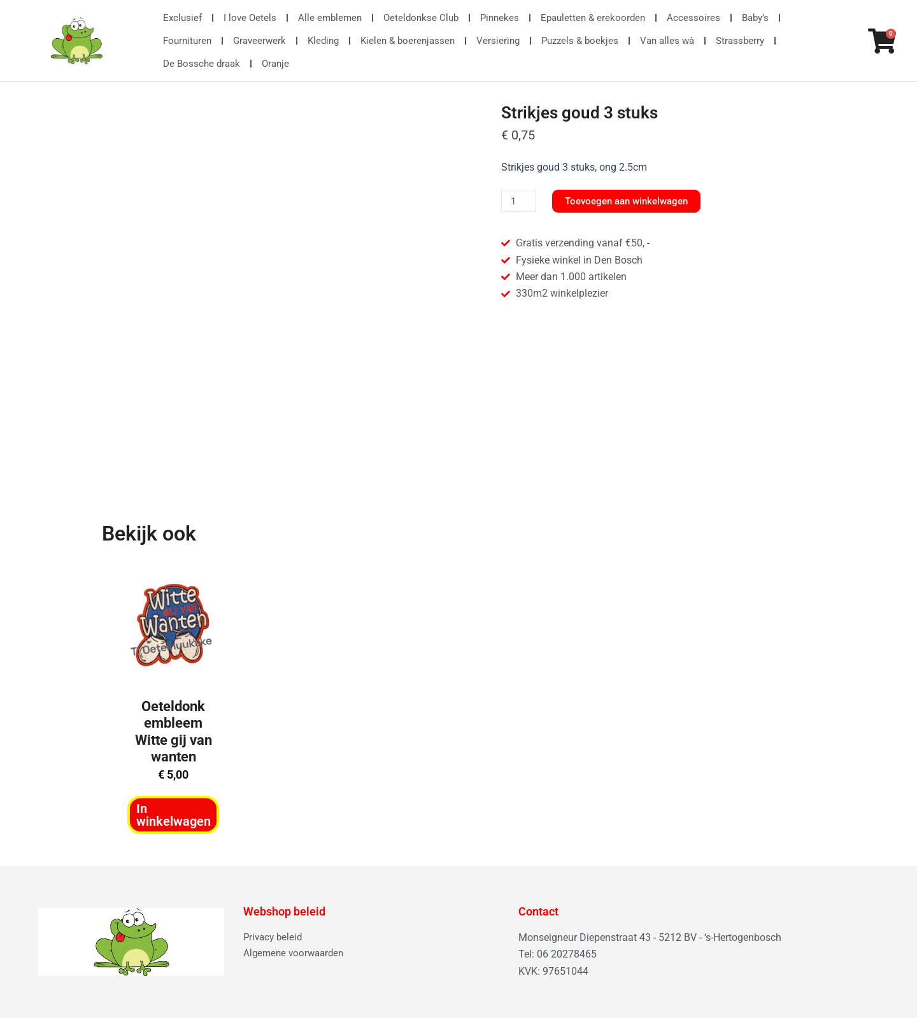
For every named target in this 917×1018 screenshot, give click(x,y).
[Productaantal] (519, 201)
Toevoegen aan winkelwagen (633, 201)
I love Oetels (250, 18)
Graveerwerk (259, 40)
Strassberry (740, 40)
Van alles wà (667, 40)
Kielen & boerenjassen (407, 40)
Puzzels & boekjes (579, 40)
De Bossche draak (201, 63)
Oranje (275, 63)
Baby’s (755, 18)
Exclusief (182, 18)
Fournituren (187, 40)
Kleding (323, 40)
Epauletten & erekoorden (593, 18)
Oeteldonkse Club (420, 18)
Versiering (498, 40)
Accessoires (693, 18)
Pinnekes (499, 18)
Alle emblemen (330, 18)
